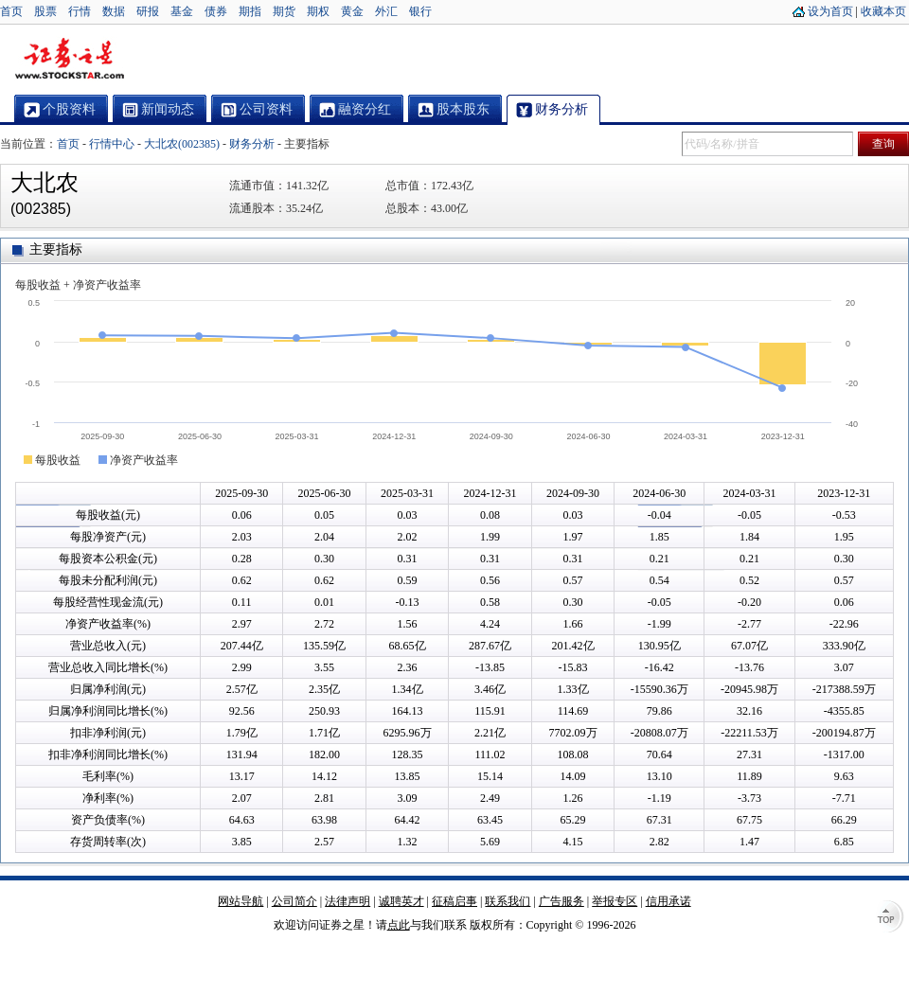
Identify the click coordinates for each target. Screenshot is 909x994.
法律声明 (347, 901)
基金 (181, 11)
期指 (250, 11)
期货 (284, 11)
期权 (318, 11)
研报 (147, 11)
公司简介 (294, 901)
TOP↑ (890, 918)
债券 (216, 11)
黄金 (352, 11)
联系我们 (507, 901)
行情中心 (111, 144)
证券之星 (69, 59)
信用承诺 (668, 901)
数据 (113, 11)
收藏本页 (883, 11)
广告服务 (561, 901)
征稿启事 (454, 901)
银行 (420, 11)
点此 (398, 925)
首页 (11, 11)
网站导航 (240, 901)
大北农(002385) (182, 144)
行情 (79, 11)
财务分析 (252, 144)
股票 (45, 11)
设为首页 (830, 11)
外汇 (386, 11)
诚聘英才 (401, 901)
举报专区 (614, 901)
